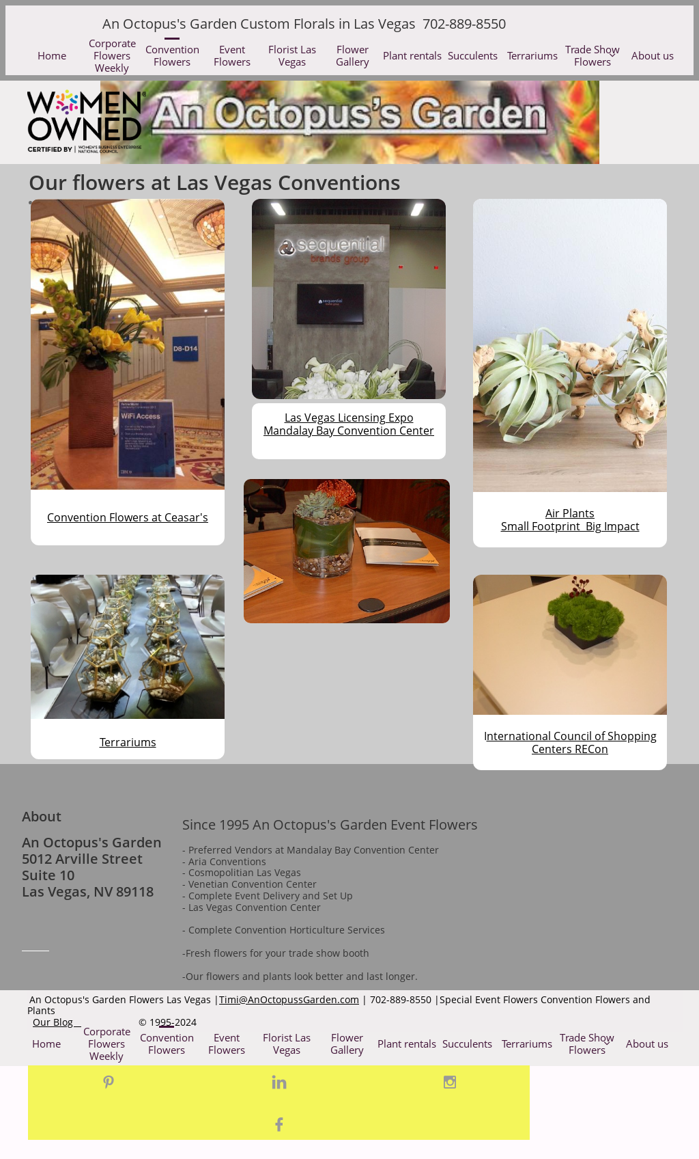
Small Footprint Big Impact (570, 526)
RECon (590, 748)
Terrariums (128, 742)
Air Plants (570, 513)
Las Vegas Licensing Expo (349, 417)
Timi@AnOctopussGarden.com (289, 999)
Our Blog (57, 1021)
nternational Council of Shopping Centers (572, 742)
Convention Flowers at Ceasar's (127, 517)
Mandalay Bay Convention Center (348, 430)
